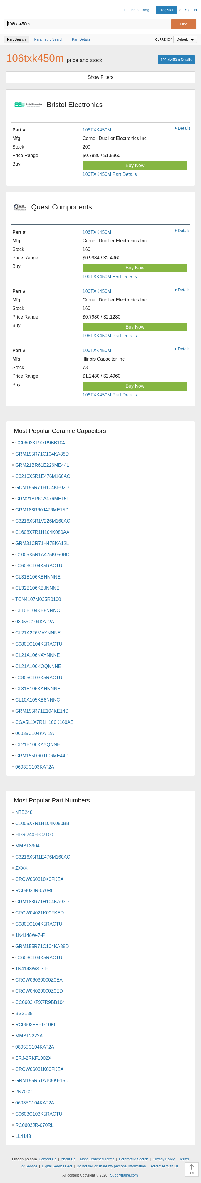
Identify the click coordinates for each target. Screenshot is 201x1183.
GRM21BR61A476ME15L (42, 498)
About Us (68, 1159)
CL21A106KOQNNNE (38, 666)
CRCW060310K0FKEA (39, 879)
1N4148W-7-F (30, 935)
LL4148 (23, 1136)
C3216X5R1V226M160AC (42, 521)
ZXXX (21, 868)
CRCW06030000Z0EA (39, 979)
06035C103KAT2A (34, 766)
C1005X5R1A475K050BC (42, 554)
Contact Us (47, 1159)
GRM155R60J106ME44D (41, 755)
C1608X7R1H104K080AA (42, 532)
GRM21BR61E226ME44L (42, 465)
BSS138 (24, 1013)
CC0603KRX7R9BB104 (40, 442)
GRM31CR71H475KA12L (42, 543)
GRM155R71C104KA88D (42, 453)
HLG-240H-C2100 (34, 834)
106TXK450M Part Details (110, 174)
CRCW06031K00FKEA (39, 1069)
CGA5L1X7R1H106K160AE (44, 722)
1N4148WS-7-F (31, 968)
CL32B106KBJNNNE (37, 588)
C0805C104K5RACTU (38, 644)
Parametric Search (133, 1159)
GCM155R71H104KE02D (42, 487)
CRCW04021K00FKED (39, 912)
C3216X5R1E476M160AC (42, 476)
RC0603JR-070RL (34, 1125)
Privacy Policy (164, 1159)
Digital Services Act (57, 1166)
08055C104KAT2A (34, 621)
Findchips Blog (136, 10)
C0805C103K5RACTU (38, 677)
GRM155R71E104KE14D (41, 711)
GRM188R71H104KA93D (42, 901)
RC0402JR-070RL (34, 890)
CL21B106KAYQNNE (37, 744)
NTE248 (24, 812)
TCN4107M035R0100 (38, 599)
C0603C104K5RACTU (38, 565)
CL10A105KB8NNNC (37, 699)
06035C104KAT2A (34, 733)
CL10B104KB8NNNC (37, 610)
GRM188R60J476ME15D (41, 509)
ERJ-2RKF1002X (33, 1058)
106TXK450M (97, 129)
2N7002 (23, 1091)
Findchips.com (9, 10)
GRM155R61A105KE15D (41, 1080)
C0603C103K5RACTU (38, 1114)
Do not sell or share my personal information (111, 1166)
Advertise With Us (164, 1166)
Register (167, 10)
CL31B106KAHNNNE (38, 688)
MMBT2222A (29, 1035)
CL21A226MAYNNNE (38, 632)
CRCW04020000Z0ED (39, 991)
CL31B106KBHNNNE (38, 576)
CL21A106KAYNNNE (37, 655)
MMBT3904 (27, 845)
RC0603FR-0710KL (36, 1024)
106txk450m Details (176, 60)
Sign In (191, 10)
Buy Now (134, 165)
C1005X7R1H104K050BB (42, 823)
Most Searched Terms (97, 1159)
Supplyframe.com (124, 1175)
